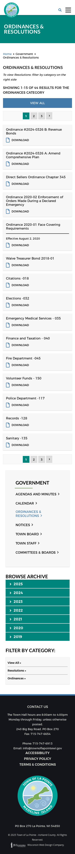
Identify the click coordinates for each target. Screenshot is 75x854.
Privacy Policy (37, 759)
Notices (23, 525)
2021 (16, 619)
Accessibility (37, 753)
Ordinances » (17, 678)
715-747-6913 (43, 743)
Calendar (25, 503)
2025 (16, 584)
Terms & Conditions (37, 764)
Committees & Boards (36, 552)
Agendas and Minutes (36, 494)
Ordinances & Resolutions (28, 514)
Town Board (27, 534)
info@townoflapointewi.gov (42, 748)
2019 (16, 636)
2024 (16, 592)
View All (37, 103)
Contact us (37, 707)
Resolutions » (17, 670)
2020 (16, 628)
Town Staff (26, 543)
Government (32, 483)
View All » (14, 663)
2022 (16, 610)
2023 (16, 601)
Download (20, 140)
